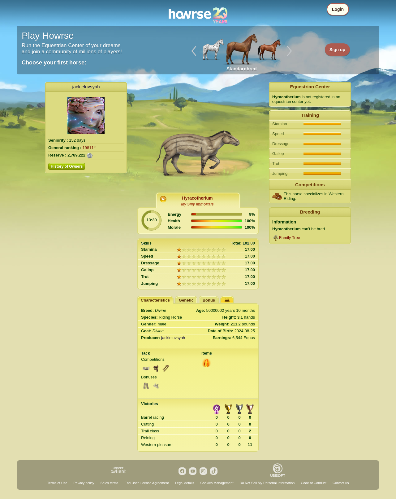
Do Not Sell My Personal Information (267, 483)
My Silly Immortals (197, 204)
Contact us (341, 483)
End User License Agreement (147, 483)
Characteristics (155, 300)
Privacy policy (83, 483)
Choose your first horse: (54, 63)
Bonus (209, 300)
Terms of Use (57, 483)
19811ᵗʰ (89, 147)
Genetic (186, 300)
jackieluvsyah (86, 86)
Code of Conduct (313, 483)
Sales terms (109, 483)
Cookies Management (216, 483)
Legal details (184, 483)
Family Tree (289, 237)
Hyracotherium (197, 198)
